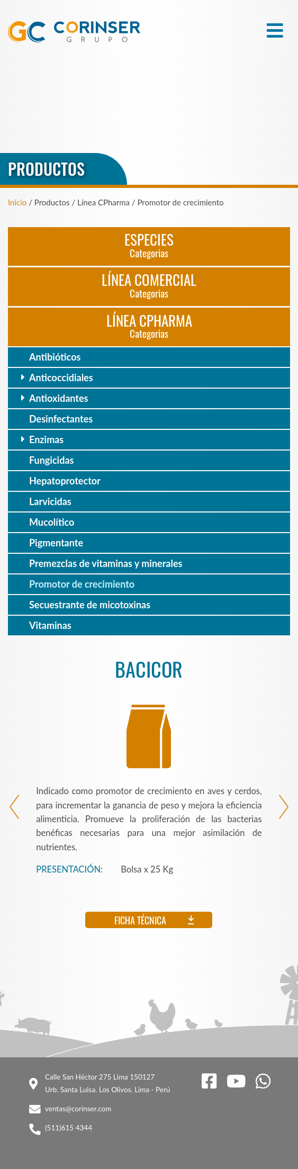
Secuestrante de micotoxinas (89, 604)
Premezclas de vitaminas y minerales (105, 563)
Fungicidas (51, 460)
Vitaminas (50, 625)
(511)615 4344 (68, 1127)
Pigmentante (56, 542)
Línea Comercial (149, 284)
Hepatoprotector (65, 481)
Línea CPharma (149, 325)
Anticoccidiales (61, 377)
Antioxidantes (58, 398)
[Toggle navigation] (275, 30)
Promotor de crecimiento (81, 584)
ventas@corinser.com (78, 1108)
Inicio (17, 202)
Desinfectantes (61, 419)
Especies (149, 244)
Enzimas (46, 439)
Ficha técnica (140, 920)
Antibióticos (54, 357)
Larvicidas (50, 501)
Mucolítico (51, 522)
